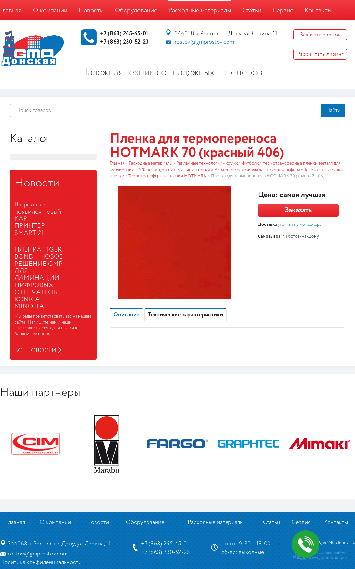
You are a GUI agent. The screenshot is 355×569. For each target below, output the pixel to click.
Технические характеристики (185, 315)
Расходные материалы (199, 10)
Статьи (251, 10)
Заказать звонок (320, 35)
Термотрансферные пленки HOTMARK (167, 176)
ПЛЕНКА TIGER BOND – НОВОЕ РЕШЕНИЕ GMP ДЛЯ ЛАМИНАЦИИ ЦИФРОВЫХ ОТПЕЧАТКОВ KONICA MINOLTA (39, 278)
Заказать (298, 210)
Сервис (283, 10)
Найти (333, 110)
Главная (11, 10)
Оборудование (136, 10)
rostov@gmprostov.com (204, 42)
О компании (50, 10)
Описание (126, 315)
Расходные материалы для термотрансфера (257, 169)
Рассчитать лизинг (320, 54)
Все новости (35, 350)
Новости (91, 10)
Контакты (318, 10)
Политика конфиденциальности (41, 562)
